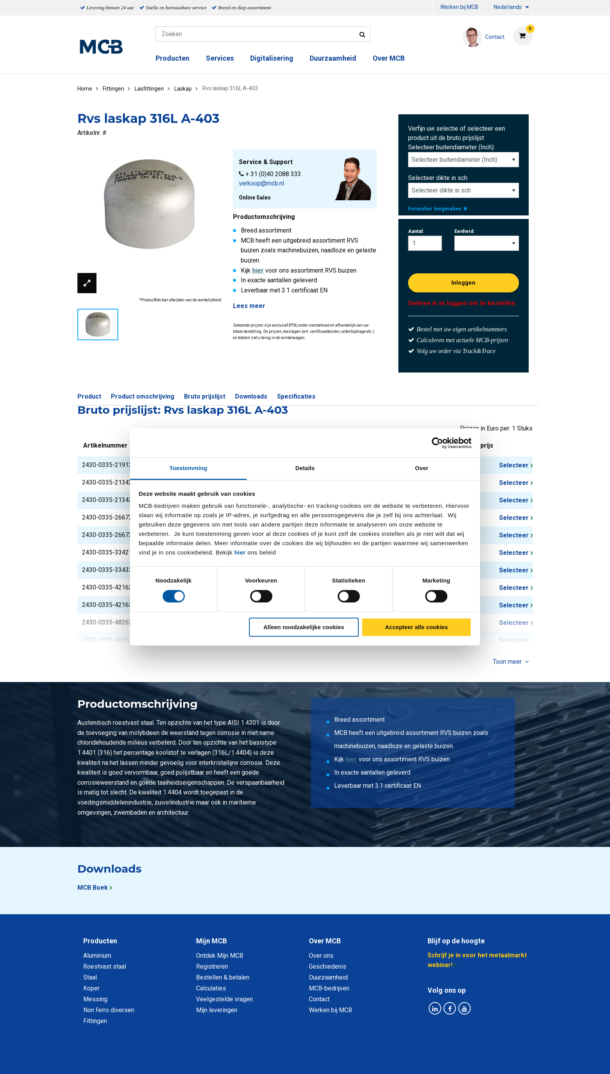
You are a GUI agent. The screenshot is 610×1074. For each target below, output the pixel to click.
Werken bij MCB (459, 7)
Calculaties (211, 988)
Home (84, 89)
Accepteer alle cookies (416, 627)
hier (240, 552)
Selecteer (514, 465)
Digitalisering (271, 58)
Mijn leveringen (216, 1010)
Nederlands (508, 7)
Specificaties (296, 396)
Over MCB (389, 58)
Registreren (212, 966)
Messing (95, 999)
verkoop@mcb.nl (261, 183)
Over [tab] (422, 468)
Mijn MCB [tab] (211, 941)
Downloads (251, 396)
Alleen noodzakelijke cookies (303, 627)
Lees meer (249, 306)
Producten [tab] (100, 941)
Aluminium (97, 955)
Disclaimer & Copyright (415, 1059)
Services (220, 58)
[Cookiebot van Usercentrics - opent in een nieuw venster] (437, 443)
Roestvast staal (104, 966)
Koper (91, 988)
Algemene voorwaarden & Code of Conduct (315, 1059)
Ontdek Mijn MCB (219, 955)
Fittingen (95, 1021)
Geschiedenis (327, 966)
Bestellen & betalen (222, 977)
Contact (319, 999)
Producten (172, 58)
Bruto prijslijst (204, 396)
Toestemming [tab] (188, 468)
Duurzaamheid (333, 58)
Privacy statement (221, 1059)
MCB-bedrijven (329, 988)
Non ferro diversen (108, 1010)
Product (89, 396)
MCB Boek (92, 887)
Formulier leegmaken (437, 209)
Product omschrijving (142, 396)
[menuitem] (431, 8)
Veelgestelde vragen (224, 999)
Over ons (321, 955)
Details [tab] (305, 468)
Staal (90, 977)
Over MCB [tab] (325, 941)
